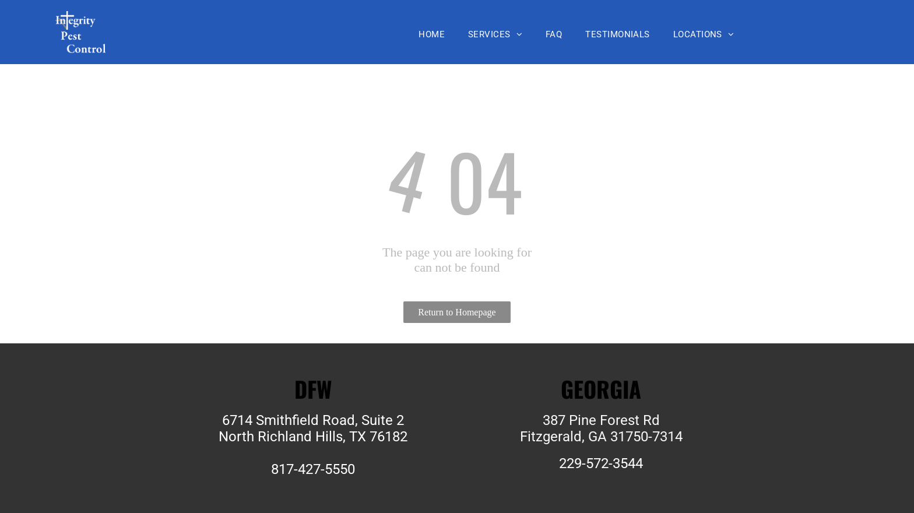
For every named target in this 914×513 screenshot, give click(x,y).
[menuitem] (431, 34)
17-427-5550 (317, 469)
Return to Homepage (456, 312)
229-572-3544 (601, 463)
